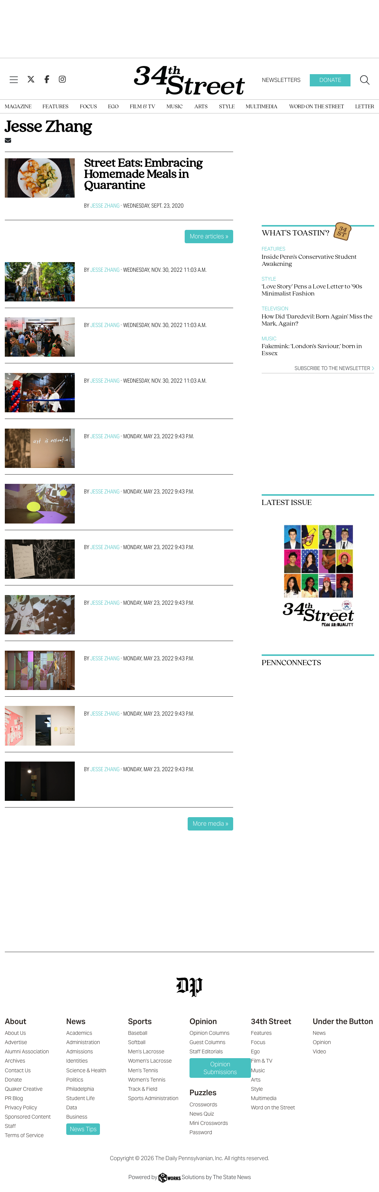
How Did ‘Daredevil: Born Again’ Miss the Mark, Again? (317, 320)
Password (201, 1132)
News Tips (83, 1129)
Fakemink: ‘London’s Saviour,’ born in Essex (312, 350)
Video (319, 1051)
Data (71, 1107)
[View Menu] (14, 80)
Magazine (18, 107)
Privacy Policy (21, 1107)
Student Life (80, 1098)
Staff (10, 1126)
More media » (210, 824)
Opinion (203, 1021)
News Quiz (202, 1113)
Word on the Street (316, 107)
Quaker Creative (24, 1089)
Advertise (16, 1042)
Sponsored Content (28, 1116)
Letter (364, 107)
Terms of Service (24, 1135)
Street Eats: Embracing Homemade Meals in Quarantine (143, 174)
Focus (88, 107)
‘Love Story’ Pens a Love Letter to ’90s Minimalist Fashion (312, 290)
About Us (15, 1033)
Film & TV (142, 107)
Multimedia (262, 107)
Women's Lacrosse (150, 1060)
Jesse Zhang (105, 205)
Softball (136, 1042)
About (15, 1021)
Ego (113, 107)
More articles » (209, 236)
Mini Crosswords (209, 1123)
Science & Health (86, 1070)
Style (227, 107)
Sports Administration (153, 1098)
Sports (140, 1021)
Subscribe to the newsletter (334, 368)
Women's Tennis (146, 1079)
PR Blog (14, 1098)
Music (175, 107)
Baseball (137, 1033)
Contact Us (18, 1070)
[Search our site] (365, 80)
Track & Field (142, 1089)
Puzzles (203, 1092)
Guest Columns (207, 1042)
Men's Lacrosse (146, 1051)
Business (76, 1116)
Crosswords (203, 1104)
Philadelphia (80, 1089)
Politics (74, 1079)
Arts (201, 107)
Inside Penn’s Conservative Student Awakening (309, 261)
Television (275, 309)
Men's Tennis (143, 1070)
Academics (79, 1033)
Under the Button (343, 1021)
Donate (330, 79)
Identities (77, 1060)
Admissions (79, 1051)
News (75, 1021)
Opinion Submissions (220, 1068)
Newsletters (281, 79)
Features (55, 107)
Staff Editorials (206, 1051)
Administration (83, 1042)
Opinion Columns (209, 1033)
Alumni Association (27, 1051)
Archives (15, 1060)
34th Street (271, 1021)
